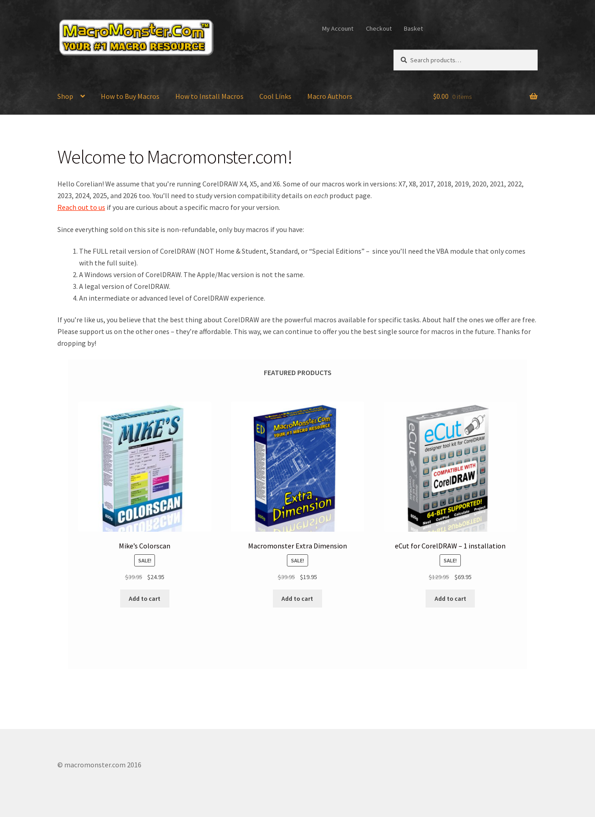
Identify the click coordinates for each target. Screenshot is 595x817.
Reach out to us (81, 207)
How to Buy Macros (130, 96)
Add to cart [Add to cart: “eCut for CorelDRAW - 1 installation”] (450, 598)
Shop (65, 96)
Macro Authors (329, 96)
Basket (413, 28)
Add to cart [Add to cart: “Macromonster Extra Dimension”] (297, 598)
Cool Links (275, 96)
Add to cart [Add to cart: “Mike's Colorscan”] (144, 598)
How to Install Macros (209, 96)
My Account (337, 28)
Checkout (379, 28)
